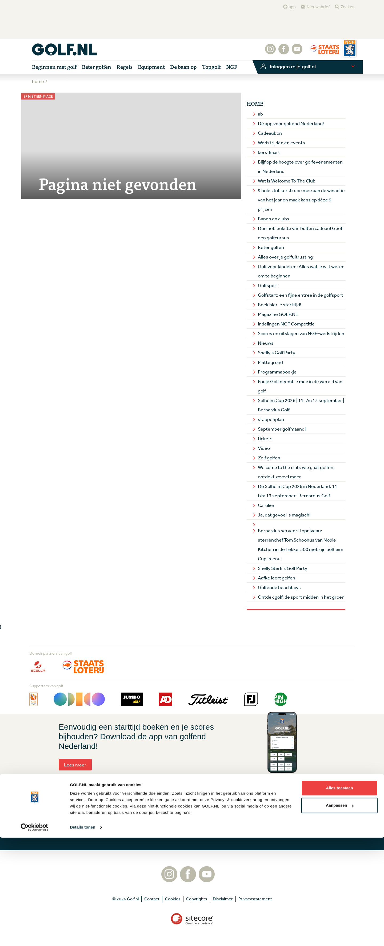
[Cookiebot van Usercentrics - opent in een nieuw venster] (34, 936)
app (292, 6)
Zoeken (348, 6)
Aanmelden (172, 827)
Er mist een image (38, 96)
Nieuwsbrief (318, 6)
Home (255, 103)
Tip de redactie (254, 810)
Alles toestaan (339, 896)
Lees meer (75, 765)
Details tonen (82, 935)
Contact (248, 819)
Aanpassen (340, 913)
